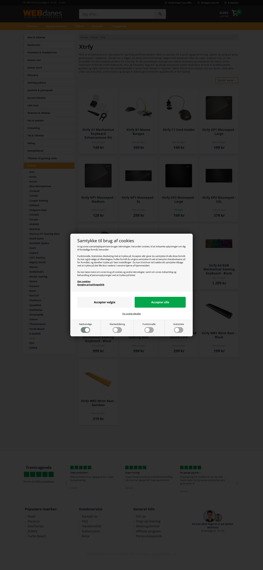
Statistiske (178, 328)
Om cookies (83, 281)
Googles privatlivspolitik (90, 284)
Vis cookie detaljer (131, 313)
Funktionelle (149, 328)
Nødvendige (85, 328)
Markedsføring (117, 328)
